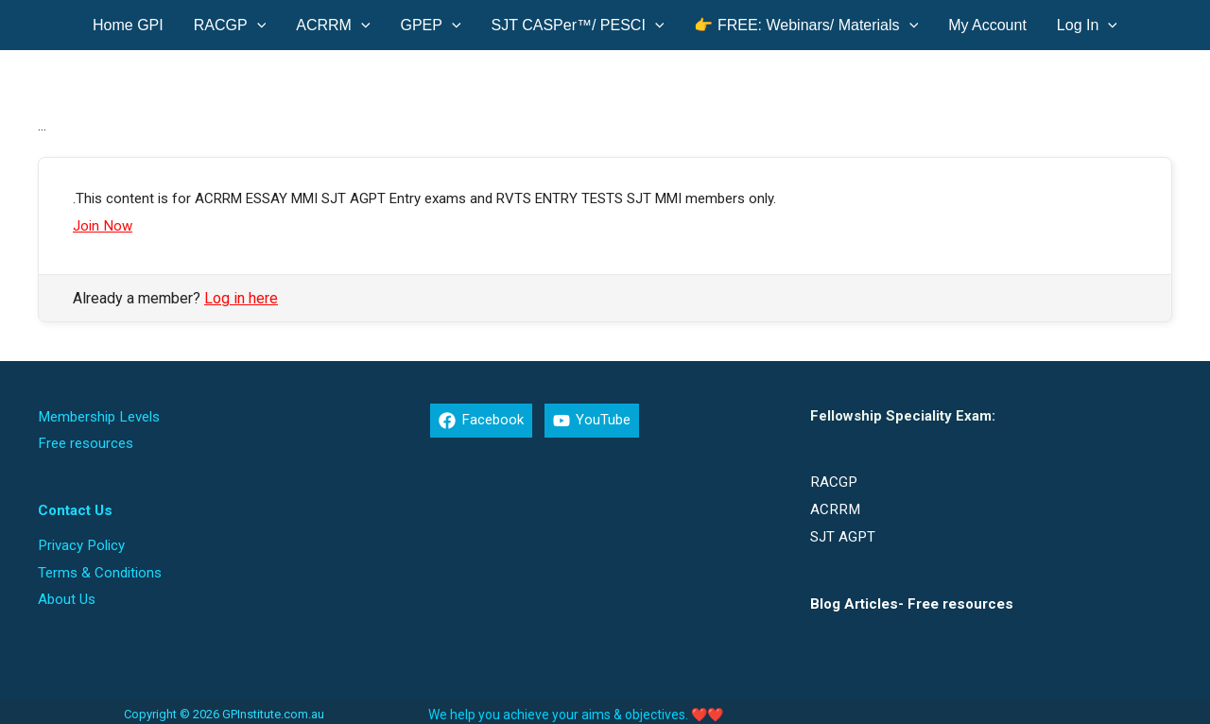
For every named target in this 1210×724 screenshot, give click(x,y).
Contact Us (75, 506)
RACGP (833, 480)
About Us (66, 592)
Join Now (102, 224)
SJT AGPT (842, 533)
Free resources (85, 440)
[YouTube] (591, 420)
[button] (230, 25)
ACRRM (833, 506)
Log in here (241, 297)
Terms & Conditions (100, 567)
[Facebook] (480, 420)
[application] (257, 25)
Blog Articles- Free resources (910, 599)
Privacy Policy (80, 540)
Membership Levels (98, 414)
